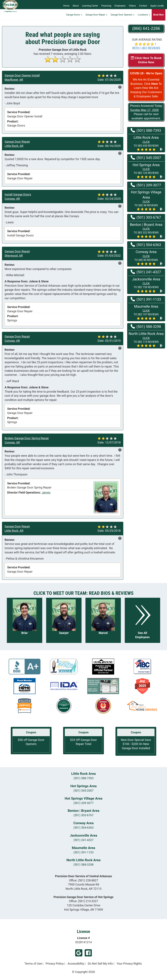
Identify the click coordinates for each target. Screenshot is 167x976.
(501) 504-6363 (83, 827)
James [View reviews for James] (46, 492)
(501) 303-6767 (83, 815)
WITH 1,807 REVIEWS (146, 48)
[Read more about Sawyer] (64, 620)
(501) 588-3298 (83, 864)
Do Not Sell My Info (100, 963)
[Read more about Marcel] (103, 620)
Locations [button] (144, 17)
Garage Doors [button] (74, 17)
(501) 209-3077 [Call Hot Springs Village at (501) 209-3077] (146, 185)
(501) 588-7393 (83, 778)
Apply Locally (157, 5)
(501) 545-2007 (83, 790)
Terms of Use (33, 963)
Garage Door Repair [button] (96, 17)
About (76, 5)
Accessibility (76, 963)
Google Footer (78, 952)
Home (66, 5)
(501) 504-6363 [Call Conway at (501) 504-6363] (146, 244)
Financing (106, 5)
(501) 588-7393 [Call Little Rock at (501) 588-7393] (146, 130)
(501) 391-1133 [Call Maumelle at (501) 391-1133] (146, 299)
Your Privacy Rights (129, 963)
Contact (143, 5)
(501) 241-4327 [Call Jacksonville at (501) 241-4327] (146, 272)
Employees (120, 5)
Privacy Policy (55, 963)
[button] (146, 143)
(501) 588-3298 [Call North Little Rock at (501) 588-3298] (146, 326)
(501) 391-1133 (83, 852)
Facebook (88, 952)
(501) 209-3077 (83, 803)
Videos (132, 5)
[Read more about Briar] (24, 620)
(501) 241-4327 (83, 840)
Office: (83, 880)
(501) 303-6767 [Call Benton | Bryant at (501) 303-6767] (146, 217)
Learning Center (90, 5)
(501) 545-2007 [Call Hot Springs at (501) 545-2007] (146, 157)
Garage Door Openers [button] (123, 17)
